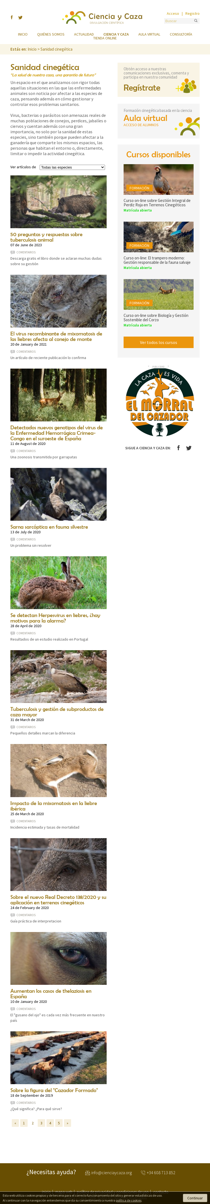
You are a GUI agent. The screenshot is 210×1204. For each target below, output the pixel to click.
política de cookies (128, 1200)
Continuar (195, 1198)
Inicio (23, 34)
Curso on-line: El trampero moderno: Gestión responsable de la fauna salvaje (157, 260)
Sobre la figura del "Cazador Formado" (54, 1090)
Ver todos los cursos (158, 342)
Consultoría (181, 34)
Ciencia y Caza (102, 17)
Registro (192, 13)
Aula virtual (149, 34)
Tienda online (105, 38)
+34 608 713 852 (161, 1172)
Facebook (178, 447)
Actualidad (84, 34)
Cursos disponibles (158, 154)
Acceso (173, 13)
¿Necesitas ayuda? (51, 1172)
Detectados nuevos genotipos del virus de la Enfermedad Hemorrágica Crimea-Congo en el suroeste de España (56, 432)
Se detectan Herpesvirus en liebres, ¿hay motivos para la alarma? (55, 618)
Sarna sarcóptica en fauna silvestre (49, 526)
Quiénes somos (51, 34)
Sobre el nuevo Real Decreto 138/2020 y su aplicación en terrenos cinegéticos (58, 899)
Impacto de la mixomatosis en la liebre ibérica (53, 806)
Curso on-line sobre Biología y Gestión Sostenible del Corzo (156, 317)
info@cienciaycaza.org (111, 1172)
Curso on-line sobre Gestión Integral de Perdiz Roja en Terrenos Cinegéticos (157, 202)
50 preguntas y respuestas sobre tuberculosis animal (46, 237)
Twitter (189, 448)
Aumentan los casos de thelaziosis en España (50, 993)
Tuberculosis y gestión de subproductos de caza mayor (57, 711)
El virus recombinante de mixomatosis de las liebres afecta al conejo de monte (56, 336)
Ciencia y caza (116, 34)
